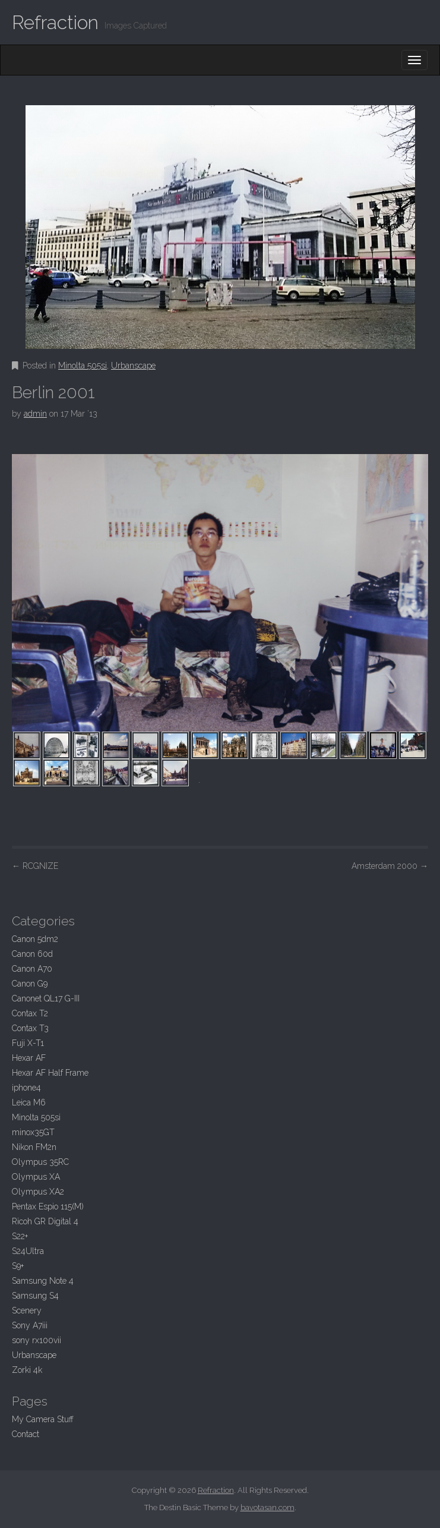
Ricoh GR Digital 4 (45, 1221)
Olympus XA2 (38, 1191)
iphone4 (26, 1087)
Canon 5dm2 (35, 939)
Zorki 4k (27, 1370)
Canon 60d (32, 954)
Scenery (27, 1310)
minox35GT (33, 1132)
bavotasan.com (267, 1507)
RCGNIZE (35, 866)
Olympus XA (36, 1177)
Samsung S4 (35, 1295)
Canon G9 (30, 983)
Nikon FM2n (34, 1147)
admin (35, 413)
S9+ (18, 1266)
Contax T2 (30, 1013)
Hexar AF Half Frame (50, 1073)
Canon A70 (32, 968)
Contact (25, 1434)
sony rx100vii (36, 1340)
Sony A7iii (30, 1325)
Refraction (55, 22)
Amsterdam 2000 (390, 866)
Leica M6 (29, 1102)
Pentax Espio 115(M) (48, 1206)
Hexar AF (29, 1058)
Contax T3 (30, 1028)
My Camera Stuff (43, 1419)
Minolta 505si (82, 365)
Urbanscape (133, 365)
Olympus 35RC (40, 1162)
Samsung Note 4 (43, 1281)
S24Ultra (28, 1251)
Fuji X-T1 (28, 1043)
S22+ (20, 1236)
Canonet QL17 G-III (46, 998)
